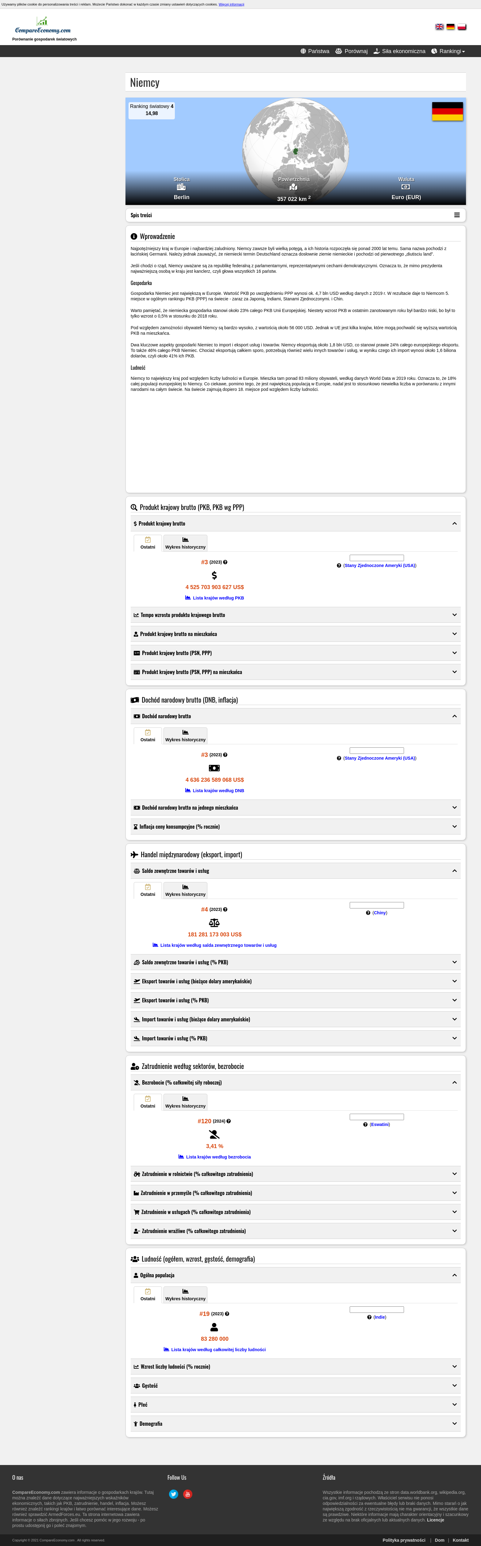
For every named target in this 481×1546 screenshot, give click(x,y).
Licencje (435, 1519)
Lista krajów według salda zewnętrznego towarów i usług (215, 945)
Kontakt (461, 1540)
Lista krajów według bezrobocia (215, 1157)
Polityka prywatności (404, 1540)
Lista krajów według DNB (214, 790)
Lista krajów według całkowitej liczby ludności (215, 1349)
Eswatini (380, 1124)
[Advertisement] (61, 164)
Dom (439, 1540)
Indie (380, 1317)
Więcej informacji (231, 4)
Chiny (380, 912)
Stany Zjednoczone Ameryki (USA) (380, 565)
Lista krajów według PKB (214, 598)
